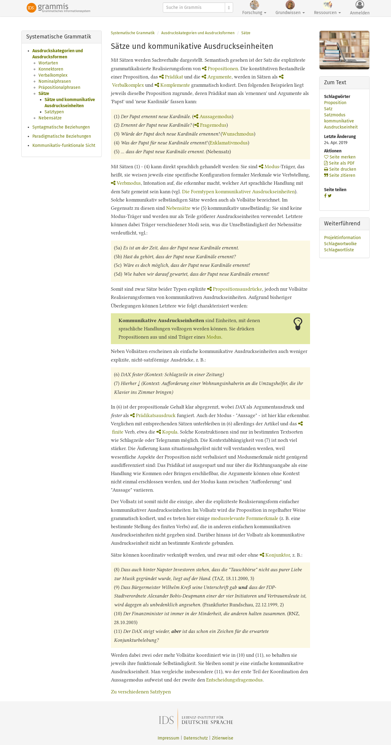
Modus (269, 166)
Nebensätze (50, 118)
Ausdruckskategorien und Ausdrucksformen (198, 33)
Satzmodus (334, 115)
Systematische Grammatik (133, 33)
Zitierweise (222, 738)
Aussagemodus (213, 116)
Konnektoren (50, 69)
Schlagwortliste (339, 250)
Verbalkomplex (53, 75)
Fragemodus (210, 125)
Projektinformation (342, 237)
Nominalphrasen (54, 81)
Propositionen (220, 68)
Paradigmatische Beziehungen (61, 136)
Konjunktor (275, 555)
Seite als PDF (339, 163)
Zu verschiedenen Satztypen (141, 692)
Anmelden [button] (360, 8)
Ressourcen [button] (327, 7)
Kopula (166, 432)
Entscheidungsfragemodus (234, 680)
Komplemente (172, 85)
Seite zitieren (339, 175)
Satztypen (54, 111)
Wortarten (48, 63)
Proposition (335, 102)
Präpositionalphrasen (59, 87)
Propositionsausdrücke (234, 289)
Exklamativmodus (229, 143)
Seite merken (340, 157)
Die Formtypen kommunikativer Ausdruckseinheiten (238, 191)
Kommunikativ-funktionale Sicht (63, 145)
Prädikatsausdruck (153, 415)
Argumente (217, 77)
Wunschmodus (238, 134)
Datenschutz (196, 738)
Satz (328, 108)
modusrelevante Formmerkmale (244, 518)
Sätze (43, 93)
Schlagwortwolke (340, 243)
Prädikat (171, 77)
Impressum (168, 738)
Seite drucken (340, 169)
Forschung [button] (254, 7)
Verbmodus (126, 183)
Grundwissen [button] (290, 7)
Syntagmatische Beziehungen (61, 127)
